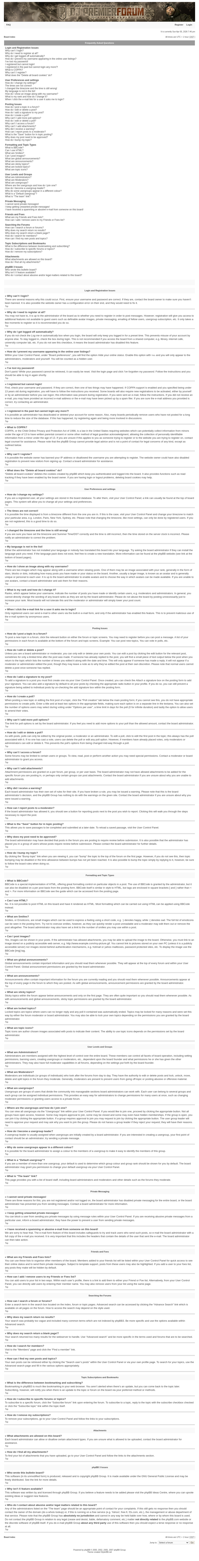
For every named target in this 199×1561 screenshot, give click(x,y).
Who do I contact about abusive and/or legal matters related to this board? (43, 275)
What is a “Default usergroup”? (21, 193)
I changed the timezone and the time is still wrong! (31, 88)
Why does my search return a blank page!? (27, 233)
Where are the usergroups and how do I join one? (31, 185)
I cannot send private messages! (22, 204)
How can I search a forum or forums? (24, 227)
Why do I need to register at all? (21, 53)
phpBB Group (98, 1476)
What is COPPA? (14, 69)
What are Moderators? (16, 180)
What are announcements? (19, 161)
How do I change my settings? (21, 83)
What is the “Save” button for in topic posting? (29, 134)
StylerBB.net (106, 1552)
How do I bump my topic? (18, 140)
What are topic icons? (16, 169)
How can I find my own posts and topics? (26, 238)
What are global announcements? (22, 158)
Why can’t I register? (15, 72)
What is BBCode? (14, 147)
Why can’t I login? (14, 50)
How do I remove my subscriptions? (23, 251)
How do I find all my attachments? (22, 262)
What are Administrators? (18, 177)
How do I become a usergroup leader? (25, 188)
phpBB (87, 1550)
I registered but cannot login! (20, 64)
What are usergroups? (16, 182)
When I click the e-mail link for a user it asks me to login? (34, 99)
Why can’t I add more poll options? (23, 118)
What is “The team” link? (17, 196)
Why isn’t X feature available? (20, 272)
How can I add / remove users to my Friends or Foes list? (35, 220)
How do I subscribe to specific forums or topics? (30, 249)
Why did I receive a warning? (20, 129)
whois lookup (55, 1511)
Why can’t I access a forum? (20, 123)
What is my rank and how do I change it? (26, 96)
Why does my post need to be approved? (26, 137)
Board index (9, 37)
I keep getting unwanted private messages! (27, 206)
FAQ (8, 25)
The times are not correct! (18, 85)
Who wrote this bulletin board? (21, 269)
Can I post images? (15, 155)
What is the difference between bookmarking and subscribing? (37, 246)
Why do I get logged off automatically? (25, 56)
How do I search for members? (21, 235)
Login (189, 25)
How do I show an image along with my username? (31, 94)
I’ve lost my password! (16, 61)
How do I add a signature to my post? (24, 112)
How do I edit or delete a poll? (20, 120)
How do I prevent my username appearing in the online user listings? (40, 58)
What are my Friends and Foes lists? (24, 217)
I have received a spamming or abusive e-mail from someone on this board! (44, 209)
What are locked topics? (17, 166)
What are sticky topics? (17, 164)
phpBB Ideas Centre (155, 1492)
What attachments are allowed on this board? (28, 259)
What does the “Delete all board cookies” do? (28, 75)
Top (6, 306)
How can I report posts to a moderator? (25, 131)
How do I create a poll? (17, 115)
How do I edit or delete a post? (21, 109)
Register (179, 25)
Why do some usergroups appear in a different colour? (33, 191)
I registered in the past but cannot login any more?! (31, 67)
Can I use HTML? (14, 150)
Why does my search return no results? (25, 230)
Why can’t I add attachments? (20, 126)
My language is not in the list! (20, 91)
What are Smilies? (14, 153)
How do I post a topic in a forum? (22, 107)
